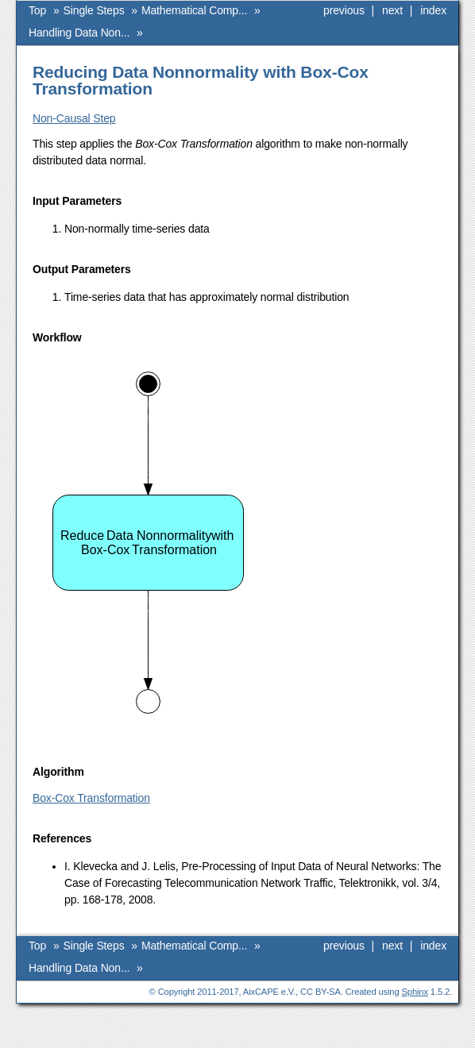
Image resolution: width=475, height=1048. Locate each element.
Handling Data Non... (79, 32)
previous (344, 10)
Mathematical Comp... (194, 10)
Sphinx (415, 991)
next (392, 10)
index (433, 10)
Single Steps (94, 10)
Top (37, 10)
